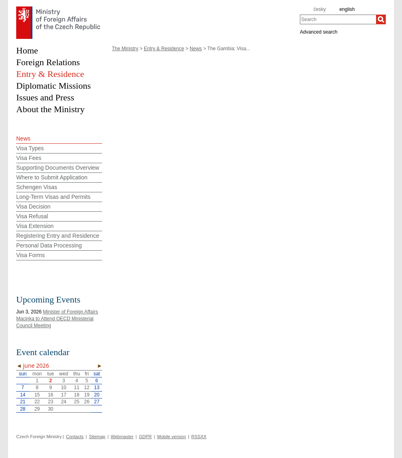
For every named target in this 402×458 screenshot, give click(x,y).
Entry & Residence (164, 48)
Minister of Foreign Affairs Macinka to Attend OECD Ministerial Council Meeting (57, 318)
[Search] (381, 19)
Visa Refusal (32, 216)
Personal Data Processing (49, 245)
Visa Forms (30, 255)
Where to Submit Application (52, 177)
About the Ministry (50, 109)
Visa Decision (33, 206)
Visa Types (30, 148)
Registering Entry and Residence (57, 235)
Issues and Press (45, 97)
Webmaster (122, 436)
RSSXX (198, 436)
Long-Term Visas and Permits (53, 197)
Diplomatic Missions (53, 86)
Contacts (74, 436)
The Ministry (125, 48)
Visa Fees (28, 158)
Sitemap (97, 436)
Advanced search (319, 31)
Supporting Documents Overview (57, 167)
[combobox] (338, 19)
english (347, 9)
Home (27, 50)
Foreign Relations (48, 62)
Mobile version (171, 436)
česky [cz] (319, 9)
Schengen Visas (36, 187)
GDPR (145, 436)
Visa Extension (34, 226)
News (196, 48)
